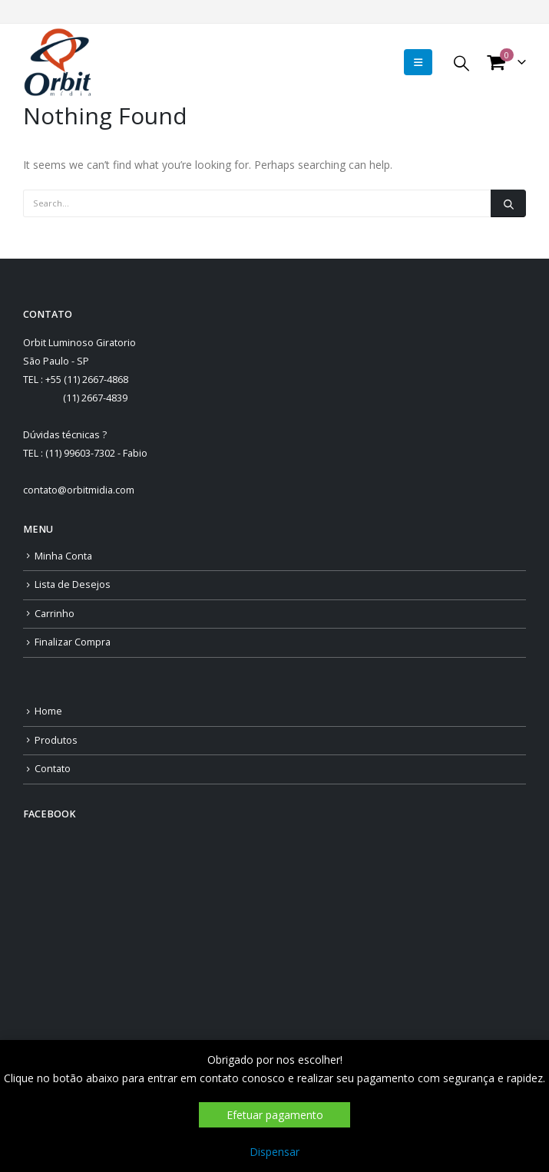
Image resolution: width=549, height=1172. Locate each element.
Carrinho (54, 613)
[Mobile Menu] (418, 62)
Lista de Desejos (73, 584)
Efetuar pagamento (275, 1115)
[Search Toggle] (461, 63)
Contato (53, 768)
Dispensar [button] (274, 1151)
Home (48, 711)
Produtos (56, 740)
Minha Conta (63, 556)
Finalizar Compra (73, 642)
